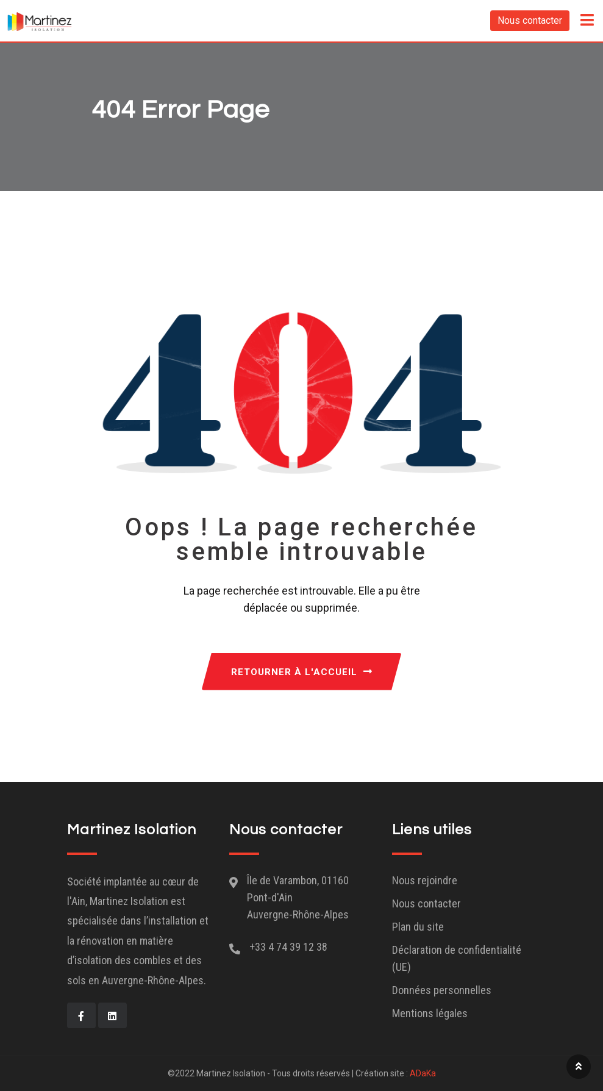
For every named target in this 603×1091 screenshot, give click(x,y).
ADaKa (423, 1073)
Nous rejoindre (424, 880)
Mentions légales (430, 1013)
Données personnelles (441, 990)
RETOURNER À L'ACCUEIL (302, 672)
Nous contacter (530, 20)
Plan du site (418, 926)
